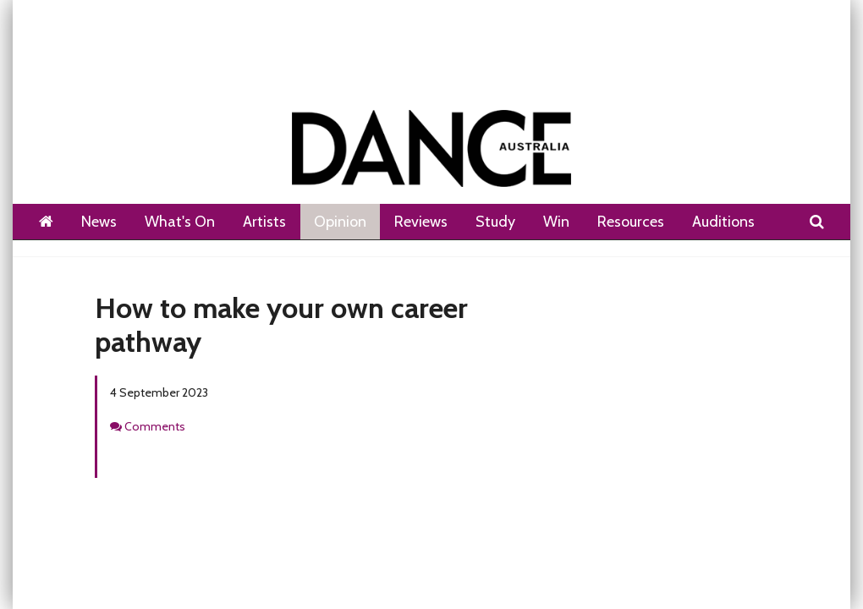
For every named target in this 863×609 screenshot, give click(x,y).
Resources (630, 221)
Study (495, 221)
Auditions (723, 221)
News (99, 221)
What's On (180, 221)
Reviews (421, 221)
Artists (264, 221)
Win (556, 221)
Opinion (340, 221)
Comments (154, 426)
